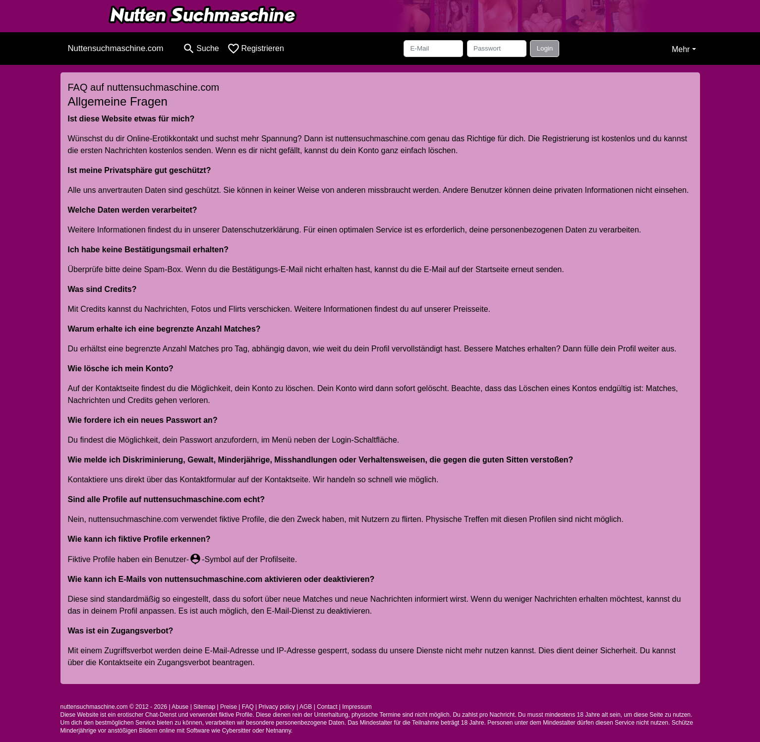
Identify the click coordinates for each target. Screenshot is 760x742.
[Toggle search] (200, 48)
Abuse (180, 706)
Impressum (356, 706)
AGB (305, 706)
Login (544, 48)
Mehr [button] (681, 49)
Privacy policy (277, 706)
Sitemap (204, 706)
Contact (327, 706)
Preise (228, 706)
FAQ (248, 706)
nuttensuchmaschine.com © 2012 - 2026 (114, 706)
